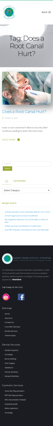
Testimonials (10, 335)
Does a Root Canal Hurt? (24, 111)
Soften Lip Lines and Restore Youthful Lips (23, 226)
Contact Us (9, 322)
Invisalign (9, 354)
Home (7, 313)
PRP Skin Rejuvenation (14, 395)
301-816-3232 (17, 287)
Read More (8, 139)
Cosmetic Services (12, 326)
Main (46, 12)
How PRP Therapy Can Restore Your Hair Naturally (27, 229)
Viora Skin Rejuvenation (14, 391)
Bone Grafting (10, 358)
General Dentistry (12, 376)
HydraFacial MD (11, 404)
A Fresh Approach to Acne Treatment (21, 215)
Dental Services (11, 331)
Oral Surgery (10, 363)
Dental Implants (11, 350)
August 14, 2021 (11, 118)
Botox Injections (11, 408)
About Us (8, 318)
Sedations (9, 367)
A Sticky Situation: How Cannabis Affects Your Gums (27, 211)
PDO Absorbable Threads (15, 399)
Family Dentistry (11, 371)
